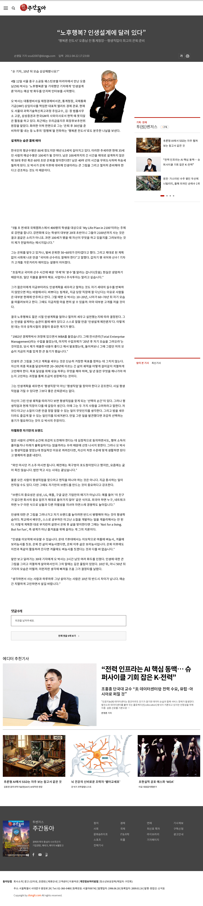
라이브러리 (153, 834)
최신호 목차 (153, 828)
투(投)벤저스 (146, 126)
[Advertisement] (60, 198)
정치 (96, 823)
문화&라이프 (101, 834)
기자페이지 (153, 839)
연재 (149, 823)
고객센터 (63, 881)
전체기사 (98, 845)
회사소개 (18, 881)
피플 (122, 839)
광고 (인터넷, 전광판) (35, 881)
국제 (122, 828)
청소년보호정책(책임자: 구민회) (116, 881)
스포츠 (97, 839)
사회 (96, 828)
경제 (122, 823)
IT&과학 (124, 834)
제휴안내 (52, 881)
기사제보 (178, 823)
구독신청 (178, 828)
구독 (165, 127)
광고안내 (178, 834)
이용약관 (73, 881)
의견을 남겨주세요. (24, 620)
